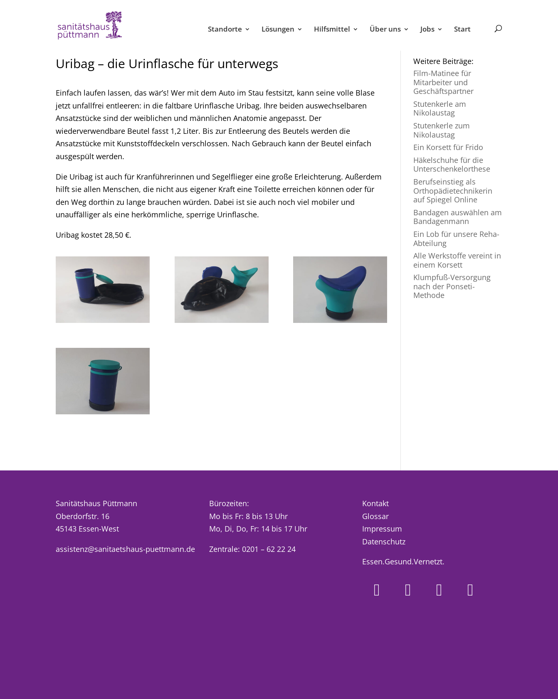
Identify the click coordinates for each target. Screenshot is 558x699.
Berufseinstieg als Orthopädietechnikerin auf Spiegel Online (452, 190)
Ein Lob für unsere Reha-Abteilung (456, 238)
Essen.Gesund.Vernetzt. (403, 561)
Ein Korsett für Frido (448, 147)
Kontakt (375, 503)
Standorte (225, 30)
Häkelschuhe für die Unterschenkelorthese (451, 164)
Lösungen (278, 30)
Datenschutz (383, 541)
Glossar (375, 516)
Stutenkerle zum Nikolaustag (441, 130)
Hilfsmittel (332, 30)
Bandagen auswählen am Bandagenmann (457, 216)
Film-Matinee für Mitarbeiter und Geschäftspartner (443, 82)
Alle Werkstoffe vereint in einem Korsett (457, 260)
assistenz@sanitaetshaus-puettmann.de (125, 549)
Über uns (385, 30)
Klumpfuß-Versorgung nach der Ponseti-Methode (452, 286)
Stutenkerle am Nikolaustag (439, 108)
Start (462, 30)
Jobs (427, 30)
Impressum (382, 529)
